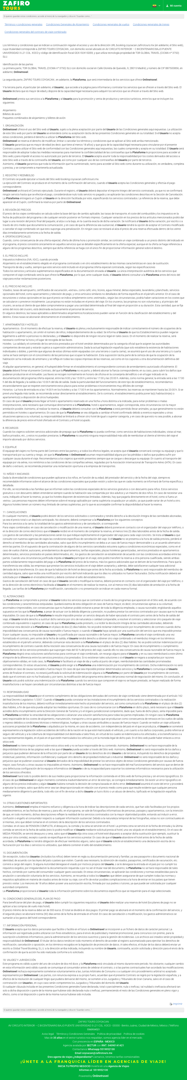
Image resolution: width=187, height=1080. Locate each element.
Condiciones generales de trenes (151, 24)
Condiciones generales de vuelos (111, 24)
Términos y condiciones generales (23, 24)
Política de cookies (134, 1033)
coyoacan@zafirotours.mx (97, 1053)
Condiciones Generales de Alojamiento (67, 24)
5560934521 (93, 1029)
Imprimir (175, 1003)
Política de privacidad (109, 1033)
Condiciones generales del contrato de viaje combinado (35, 31)
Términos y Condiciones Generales (75, 1033)
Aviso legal (48, 1033)
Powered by (93, 1076)
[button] (156, 5)
